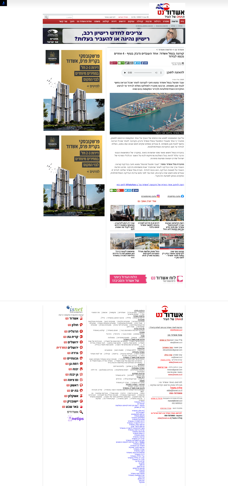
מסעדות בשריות (139, 321)
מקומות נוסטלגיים (138, 370)
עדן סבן (142, 480)
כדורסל (117, 334)
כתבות (142, 338)
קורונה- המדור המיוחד (136, 386)
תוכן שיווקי (141, 375)
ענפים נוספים (139, 334)
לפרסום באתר (110, 17)
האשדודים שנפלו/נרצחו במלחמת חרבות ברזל (125, 363)
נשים (143, 393)
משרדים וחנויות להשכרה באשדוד (132, 428)
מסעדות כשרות (105, 325)
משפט (97, 21)
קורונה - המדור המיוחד (135, 384)
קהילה (140, 21)
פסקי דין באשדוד (138, 383)
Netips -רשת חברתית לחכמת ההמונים (130, 442)
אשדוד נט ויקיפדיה (137, 446)
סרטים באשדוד (136, 398)
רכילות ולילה (139, 311)
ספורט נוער (127, 334)
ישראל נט (141, 404)
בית (182, 21)
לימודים (131, 375)
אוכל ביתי (138, 323)
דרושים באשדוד (139, 433)
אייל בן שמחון (140, 407)
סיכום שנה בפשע (114, 343)
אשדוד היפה (140, 354)
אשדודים (122, 312)
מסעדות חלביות (124, 321)
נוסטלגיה (111, 338)
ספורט (166, 21)
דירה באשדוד (140, 454)
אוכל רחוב (130, 327)
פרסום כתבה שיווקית (136, 447)
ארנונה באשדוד (139, 437)
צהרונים (142, 477)
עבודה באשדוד (139, 449)
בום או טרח (132, 312)
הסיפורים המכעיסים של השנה (127, 345)
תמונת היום (119, 350)
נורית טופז (141, 467)
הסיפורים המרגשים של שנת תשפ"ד (128, 361)
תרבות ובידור (139, 328)
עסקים (131, 21)
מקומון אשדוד (139, 416)
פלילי (180, 26)
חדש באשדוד (120, 375)
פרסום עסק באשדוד (137, 425)
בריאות (115, 354)
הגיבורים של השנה (137, 341)
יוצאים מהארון (133, 314)
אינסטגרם (108, 350)
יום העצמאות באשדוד (136, 475)
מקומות (113, 312)
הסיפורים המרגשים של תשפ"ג (116, 341)
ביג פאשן (141, 479)
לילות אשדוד (131, 350)
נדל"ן (173, 26)
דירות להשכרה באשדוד (136, 423)
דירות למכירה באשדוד (136, 421)
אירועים (142, 350)
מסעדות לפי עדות (121, 325)
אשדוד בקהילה (138, 352)
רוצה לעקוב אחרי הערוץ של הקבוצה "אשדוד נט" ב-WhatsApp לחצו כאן (150, 184)
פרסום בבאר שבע (138, 426)
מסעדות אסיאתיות (125, 323)
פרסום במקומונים (138, 414)
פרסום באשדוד (139, 444)
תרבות (149, 21)
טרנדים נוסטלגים (106, 370)
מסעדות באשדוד (138, 419)
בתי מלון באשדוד (138, 411)
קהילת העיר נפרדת (129, 355)
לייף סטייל (141, 377)
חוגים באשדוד (112, 330)
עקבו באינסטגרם (150, 196)
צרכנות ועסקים (138, 373)
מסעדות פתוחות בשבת (107, 323)
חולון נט (141, 463)
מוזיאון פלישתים (139, 468)
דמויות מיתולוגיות (122, 370)
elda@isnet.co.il (175, 362)
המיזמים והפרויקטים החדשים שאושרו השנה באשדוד (125, 390)
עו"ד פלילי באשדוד (137, 456)
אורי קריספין (162, 367)
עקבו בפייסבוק (176, 196)
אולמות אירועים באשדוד (135, 453)
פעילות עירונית (126, 354)
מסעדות (141, 320)
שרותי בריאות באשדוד (136, 430)
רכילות (157, 21)
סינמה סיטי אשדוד (138, 473)
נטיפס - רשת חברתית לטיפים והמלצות (130, 405)
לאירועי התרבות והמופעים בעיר (133, 330)
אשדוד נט (179, 49)
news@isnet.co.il (175, 375)
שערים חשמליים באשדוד (135, 440)
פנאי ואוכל (115, 393)
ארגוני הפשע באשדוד (144, 26)
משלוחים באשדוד (138, 418)
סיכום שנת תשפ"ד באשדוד (134, 357)
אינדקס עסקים (102, 393)
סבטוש (142, 472)
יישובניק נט (140, 412)
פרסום (142, 465)
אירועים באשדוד (138, 432)
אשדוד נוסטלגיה (138, 368)
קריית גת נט (140, 461)
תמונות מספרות (123, 338)
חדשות (175, 21)
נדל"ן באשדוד (139, 402)
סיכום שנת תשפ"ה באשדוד (134, 388)
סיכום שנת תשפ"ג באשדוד (134, 339)
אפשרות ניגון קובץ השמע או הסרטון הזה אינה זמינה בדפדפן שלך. (143, 73)
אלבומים (141, 348)
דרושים (122, 21)
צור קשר (63, 21)
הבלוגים (141, 364)
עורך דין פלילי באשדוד (136, 458)
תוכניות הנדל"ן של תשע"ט (108, 395)
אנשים (105, 312)
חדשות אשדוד (165, 49)
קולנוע (106, 21)
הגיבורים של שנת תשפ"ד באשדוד (132, 359)
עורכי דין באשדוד (122, 383)
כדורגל (108, 334)
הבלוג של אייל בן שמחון (136, 366)
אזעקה (142, 482)
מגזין (143, 336)
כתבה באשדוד (139, 451)
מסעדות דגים (110, 321)
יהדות (123, 393)
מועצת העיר (140, 470)
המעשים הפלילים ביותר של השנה (117, 397)
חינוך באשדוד (123, 398)
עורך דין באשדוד (138, 460)
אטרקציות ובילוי (130, 379)
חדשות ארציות (162, 26)
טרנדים (119, 379)
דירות (114, 21)
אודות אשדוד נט (84, 21)
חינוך (72, 21)
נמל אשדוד (175, 79)
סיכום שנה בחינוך (130, 343)
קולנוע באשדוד (99, 330)
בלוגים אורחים (118, 366)
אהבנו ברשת (133, 393)
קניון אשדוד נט (109, 398)
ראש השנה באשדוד (128, 395)
